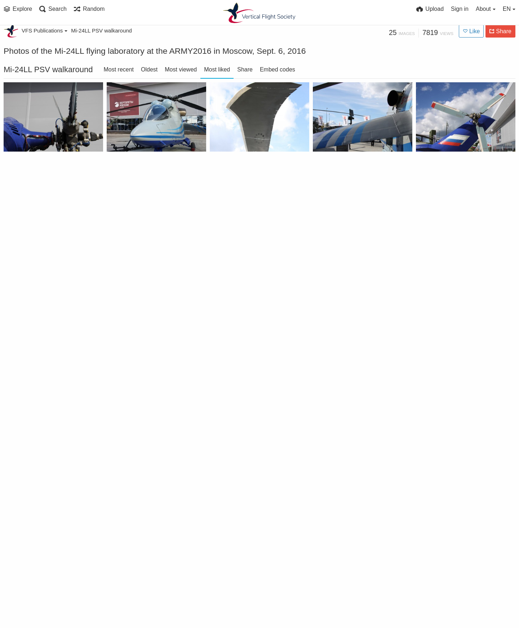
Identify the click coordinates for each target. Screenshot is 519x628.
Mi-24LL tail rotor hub (37, 169)
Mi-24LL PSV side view (450, 376)
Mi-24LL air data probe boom (353, 272)
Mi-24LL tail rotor (443, 169)
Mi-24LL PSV (333, 479)
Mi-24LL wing (334, 169)
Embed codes (277, 69)
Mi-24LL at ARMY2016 (139, 169)
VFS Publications (44, 30)
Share (245, 69)
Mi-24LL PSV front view (451, 272)
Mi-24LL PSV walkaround (101, 30)
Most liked (217, 69)
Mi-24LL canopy (132, 272)
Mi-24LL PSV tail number (349, 582)
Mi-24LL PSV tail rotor (449, 582)
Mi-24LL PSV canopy (34, 479)
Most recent (118, 69)
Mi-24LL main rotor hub (39, 272)
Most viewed (181, 69)
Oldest (149, 69)
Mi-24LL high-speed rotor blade (250, 169)
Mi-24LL (18, 376)
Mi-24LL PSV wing (134, 582)
